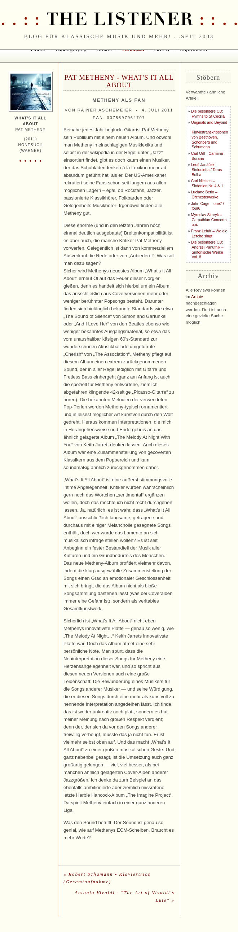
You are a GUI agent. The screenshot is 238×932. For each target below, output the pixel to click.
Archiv (197, 296)
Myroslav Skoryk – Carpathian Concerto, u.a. (209, 220)
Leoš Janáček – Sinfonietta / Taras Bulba (206, 169)
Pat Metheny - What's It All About (118, 81)
